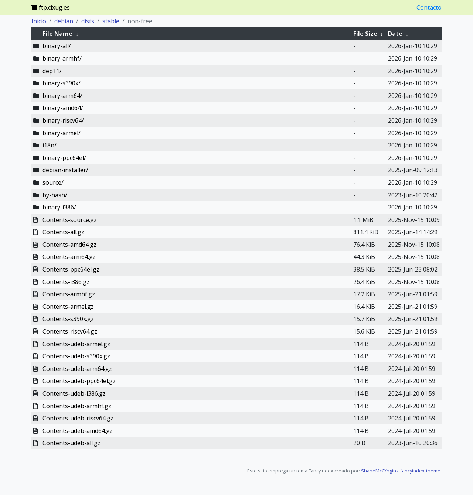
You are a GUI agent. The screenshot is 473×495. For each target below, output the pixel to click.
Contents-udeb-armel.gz (76, 344)
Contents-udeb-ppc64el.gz (79, 381)
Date (395, 34)
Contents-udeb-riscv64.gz (77, 418)
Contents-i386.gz (65, 282)
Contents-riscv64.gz (69, 331)
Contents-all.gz (63, 232)
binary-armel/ (61, 133)
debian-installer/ (65, 170)
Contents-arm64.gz (69, 257)
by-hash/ (54, 195)
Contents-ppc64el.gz (70, 269)
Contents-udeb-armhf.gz (76, 406)
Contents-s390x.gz (68, 319)
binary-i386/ (59, 207)
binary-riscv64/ (63, 120)
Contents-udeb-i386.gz (74, 393)
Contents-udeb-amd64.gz (77, 431)
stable (110, 21)
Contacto (429, 7)
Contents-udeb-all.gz (71, 443)
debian (63, 21)
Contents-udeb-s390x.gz (76, 356)
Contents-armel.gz (68, 307)
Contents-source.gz (69, 220)
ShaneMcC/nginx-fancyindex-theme (400, 470)
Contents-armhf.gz (68, 294)
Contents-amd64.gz (69, 244)
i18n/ (49, 145)
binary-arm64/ (62, 96)
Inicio (38, 21)
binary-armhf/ (62, 58)
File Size (365, 34)
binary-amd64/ (62, 108)
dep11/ (52, 71)
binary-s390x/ (61, 83)
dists (87, 21)
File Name (57, 34)
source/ (53, 182)
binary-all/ (56, 46)
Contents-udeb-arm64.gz (77, 369)
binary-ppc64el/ (64, 158)
